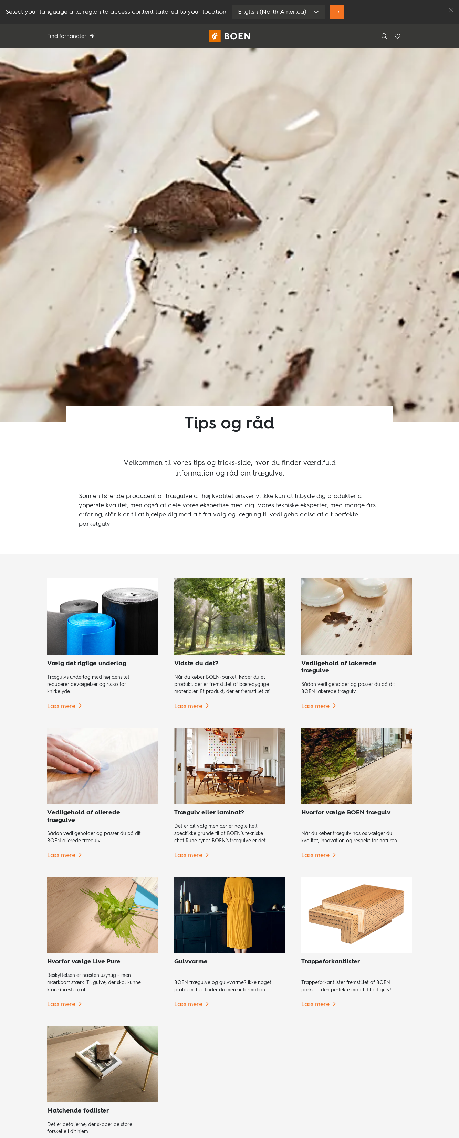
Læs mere (61, 706)
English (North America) (272, 12)
